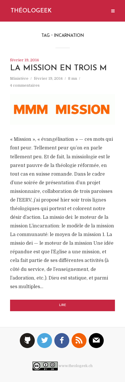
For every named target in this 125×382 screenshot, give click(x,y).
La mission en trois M (58, 68)
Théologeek (31, 11)
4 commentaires (25, 85)
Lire (62, 305)
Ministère (19, 78)
